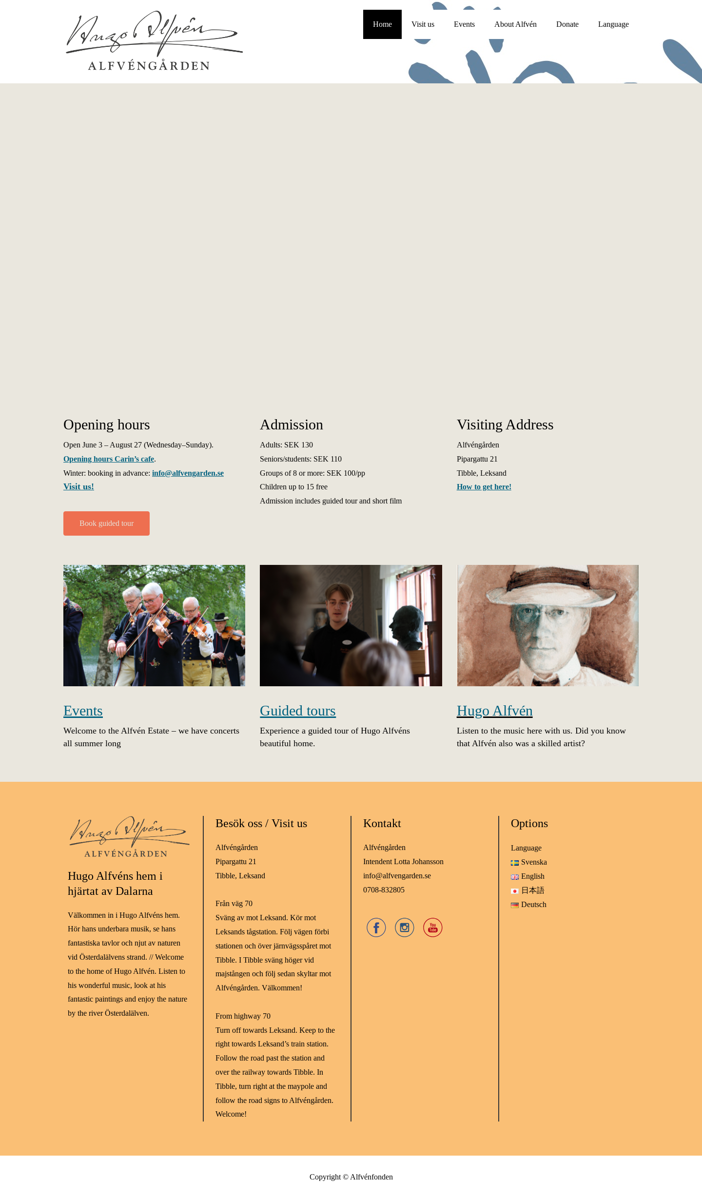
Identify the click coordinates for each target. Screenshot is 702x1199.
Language (613, 24)
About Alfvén (515, 24)
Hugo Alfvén (495, 710)
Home (382, 24)
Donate (567, 24)
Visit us (422, 24)
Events (464, 24)
